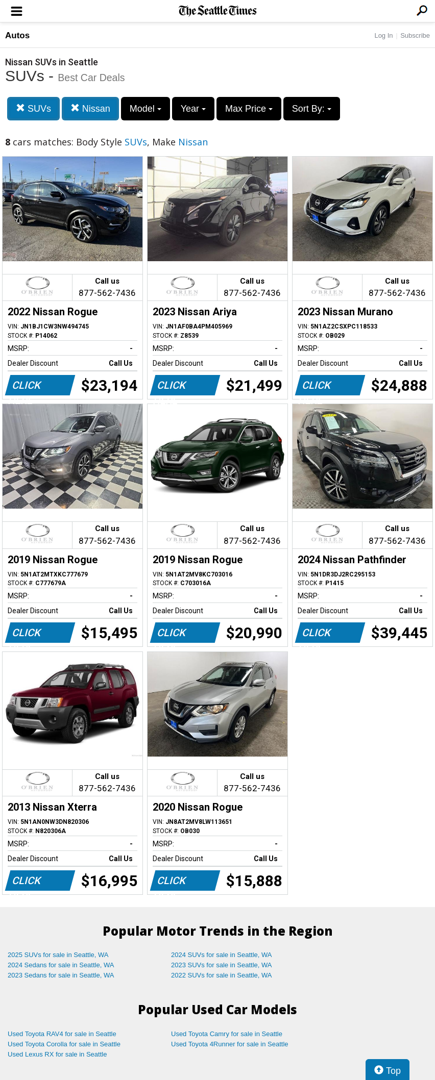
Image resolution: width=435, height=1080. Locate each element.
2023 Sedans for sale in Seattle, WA (61, 975)
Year (193, 109)
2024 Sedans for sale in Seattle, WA (61, 965)
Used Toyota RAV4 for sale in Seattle (62, 1034)
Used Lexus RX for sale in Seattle (57, 1054)
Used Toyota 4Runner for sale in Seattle (229, 1044)
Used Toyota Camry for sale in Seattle (226, 1034)
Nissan (90, 108)
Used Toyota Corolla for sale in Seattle (64, 1044)
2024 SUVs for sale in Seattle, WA (221, 955)
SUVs (33, 108)
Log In (383, 35)
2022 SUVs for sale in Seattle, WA (221, 975)
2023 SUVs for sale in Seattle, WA (221, 965)
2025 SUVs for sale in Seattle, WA (58, 955)
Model (145, 109)
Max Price (249, 109)
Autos (17, 35)
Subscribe (415, 35)
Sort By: (311, 109)
